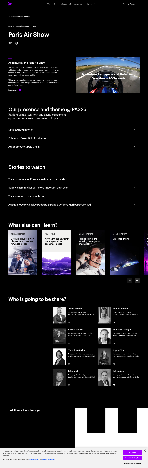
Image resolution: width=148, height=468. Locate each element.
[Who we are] (79, 4)
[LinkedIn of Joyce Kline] (113, 364)
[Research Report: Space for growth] (124, 252)
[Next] (137, 280)
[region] (74, 458)
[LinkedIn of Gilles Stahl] (113, 385)
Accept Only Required (132, 458)
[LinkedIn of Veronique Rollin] (69, 364)
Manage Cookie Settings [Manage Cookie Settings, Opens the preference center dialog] (132, 463)
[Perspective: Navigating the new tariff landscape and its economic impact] (56, 252)
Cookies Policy (34, 459)
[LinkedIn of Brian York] (69, 385)
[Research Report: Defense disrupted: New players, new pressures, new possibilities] (22, 252)
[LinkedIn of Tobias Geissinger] (113, 343)
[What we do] (52, 4)
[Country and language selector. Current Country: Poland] (133, 3)
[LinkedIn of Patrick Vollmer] (69, 343)
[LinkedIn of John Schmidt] (69, 322)
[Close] (144, 450)
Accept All (132, 452)
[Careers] (91, 4)
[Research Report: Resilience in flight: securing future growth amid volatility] (90, 252)
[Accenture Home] (14, 3)
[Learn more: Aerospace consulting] (14, 89)
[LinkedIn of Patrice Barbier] (113, 322)
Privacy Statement (48, 459)
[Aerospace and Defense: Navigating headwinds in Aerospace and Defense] (19, 16)
